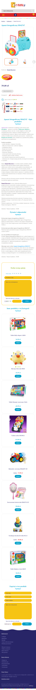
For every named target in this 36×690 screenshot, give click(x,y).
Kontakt (3, 640)
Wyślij (27, 301)
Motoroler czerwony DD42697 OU (18, 469)
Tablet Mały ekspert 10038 (18, 335)
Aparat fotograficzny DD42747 (22, 246)
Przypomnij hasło (6, 663)
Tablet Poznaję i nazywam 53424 (18, 402)
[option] (18, 42)
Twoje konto (4, 665)
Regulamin (4, 638)
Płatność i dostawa (6, 647)
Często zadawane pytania (7, 642)
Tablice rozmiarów (6, 649)
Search (32, 10)
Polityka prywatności (6, 643)
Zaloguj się (4, 660)
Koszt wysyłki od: (11, 99)
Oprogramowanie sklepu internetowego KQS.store (12, 685)
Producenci (9, 21)
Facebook (15, 15)
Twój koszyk (4, 667)
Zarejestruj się (5, 662)
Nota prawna (4, 652)
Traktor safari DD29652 (18, 435)
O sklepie (4, 636)
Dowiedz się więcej (5, 679)
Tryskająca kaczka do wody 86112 (18, 536)
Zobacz (18, 342)
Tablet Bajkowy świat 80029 (18, 569)
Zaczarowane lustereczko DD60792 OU (18, 502)
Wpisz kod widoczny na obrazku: (13, 298)
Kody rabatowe (5, 650)
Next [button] (33, 61)
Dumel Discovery (17, 21)
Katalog (3, 21)
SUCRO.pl (31, 685)
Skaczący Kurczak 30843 (18, 369)
